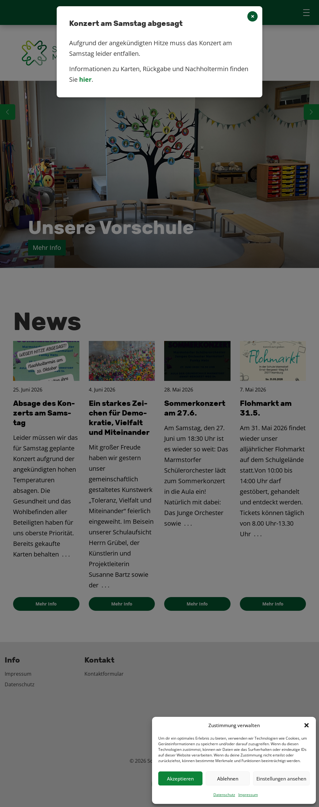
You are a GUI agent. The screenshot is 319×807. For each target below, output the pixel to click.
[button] (306, 725)
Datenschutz (224, 794)
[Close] (252, 16)
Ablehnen (227, 778)
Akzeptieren (180, 778)
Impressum (248, 794)
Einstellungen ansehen (281, 778)
